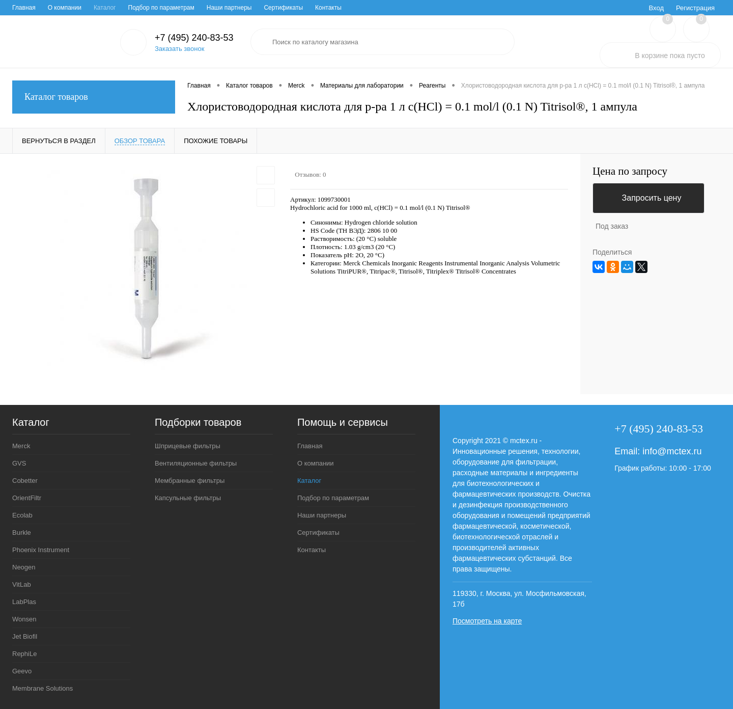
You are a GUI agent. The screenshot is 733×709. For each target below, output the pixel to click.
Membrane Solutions (42, 688)
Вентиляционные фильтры (196, 463)
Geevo (22, 671)
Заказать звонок (179, 48)
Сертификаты (283, 7)
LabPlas (24, 602)
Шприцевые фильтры (187, 446)
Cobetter (25, 480)
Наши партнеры (229, 7)
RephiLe (24, 654)
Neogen (24, 567)
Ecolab (22, 515)
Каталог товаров (93, 97)
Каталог (105, 7)
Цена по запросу (630, 171)
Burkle (21, 532)
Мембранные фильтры (189, 480)
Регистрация (695, 8)
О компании (64, 7)
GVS (19, 463)
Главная (24, 7)
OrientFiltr (26, 498)
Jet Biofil (24, 636)
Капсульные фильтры (188, 498)
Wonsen (24, 619)
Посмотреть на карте (487, 621)
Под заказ (612, 226)
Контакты (328, 7)
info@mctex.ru (671, 451)
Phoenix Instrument (40, 550)
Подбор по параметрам (161, 7)
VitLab (21, 584)
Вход (656, 8)
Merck (21, 446)
